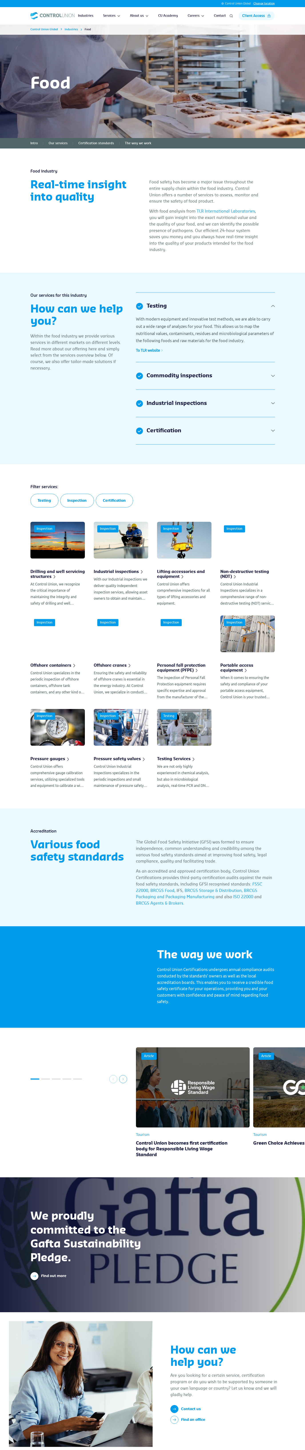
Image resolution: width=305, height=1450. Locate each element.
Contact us (185, 1409)
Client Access (256, 16)
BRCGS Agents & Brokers (159, 904)
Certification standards (96, 143)
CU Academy (168, 15)
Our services (58, 143)
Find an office (187, 1420)
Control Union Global (238, 3)
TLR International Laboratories (226, 211)
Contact (220, 15)
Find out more (48, 1276)
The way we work (138, 143)
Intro (34, 143)
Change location (264, 3)
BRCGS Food (162, 891)
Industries (85, 15)
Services (111, 15)
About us (139, 15)
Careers (196, 15)
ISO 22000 (243, 897)
